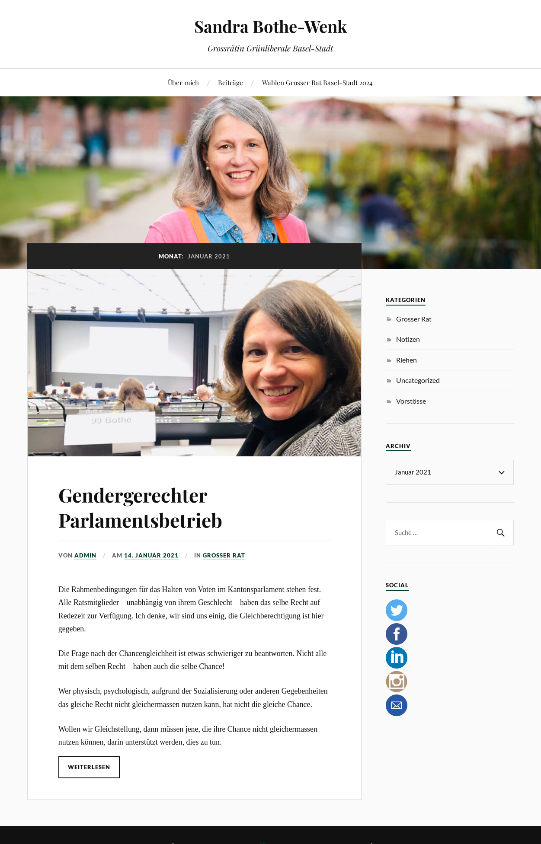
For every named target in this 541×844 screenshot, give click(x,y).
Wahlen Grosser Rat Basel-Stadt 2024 (317, 82)
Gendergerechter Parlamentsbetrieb (140, 507)
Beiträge (230, 82)
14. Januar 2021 (151, 555)
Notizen (408, 339)
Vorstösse (411, 401)
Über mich (183, 82)
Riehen (406, 360)
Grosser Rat (224, 555)
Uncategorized (418, 380)
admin (85, 555)
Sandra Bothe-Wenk (270, 26)
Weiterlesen (89, 767)
